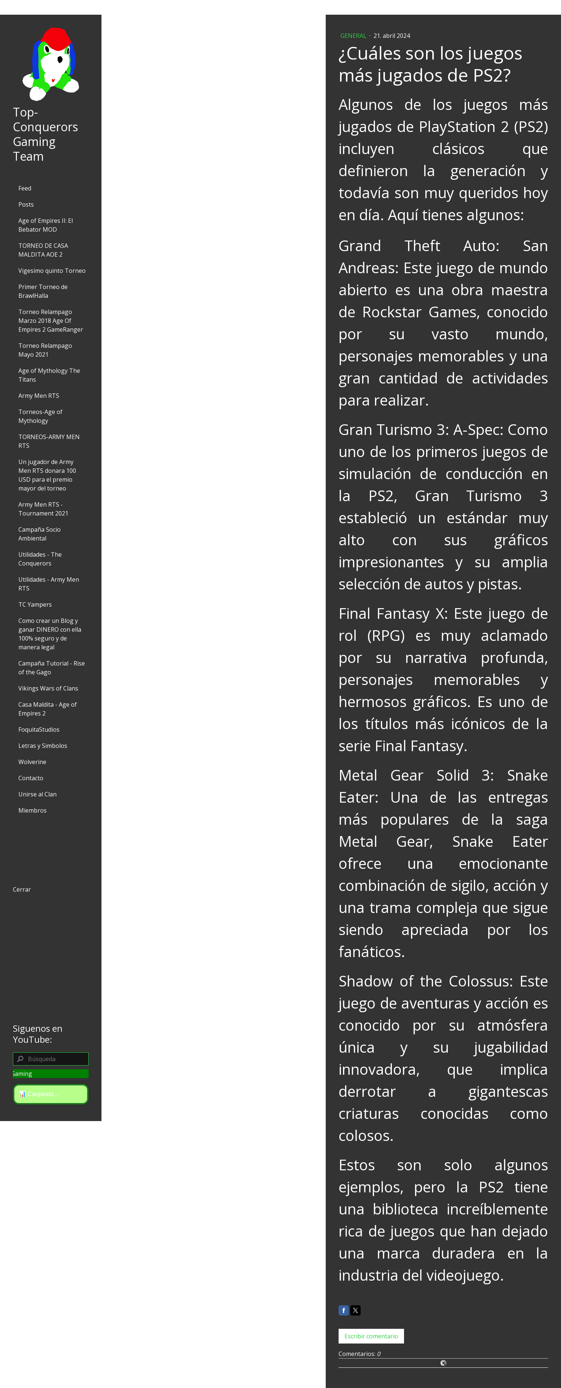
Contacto (30, 778)
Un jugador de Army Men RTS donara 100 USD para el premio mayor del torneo (47, 475)
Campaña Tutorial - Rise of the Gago (51, 667)
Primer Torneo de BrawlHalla (43, 291)
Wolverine (32, 762)
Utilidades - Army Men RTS (48, 583)
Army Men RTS (38, 396)
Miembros (32, 810)
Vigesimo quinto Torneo (52, 271)
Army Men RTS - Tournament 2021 (43, 508)
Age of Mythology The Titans (49, 375)
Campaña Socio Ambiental (39, 533)
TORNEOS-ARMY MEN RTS (49, 441)
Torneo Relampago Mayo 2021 (45, 350)
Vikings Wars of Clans (48, 688)
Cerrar (22, 889)
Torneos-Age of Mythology (40, 416)
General (354, 36)
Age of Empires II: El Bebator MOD (45, 225)
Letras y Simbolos (42, 746)
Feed (24, 188)
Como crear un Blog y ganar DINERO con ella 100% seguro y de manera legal (49, 634)
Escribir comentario (371, 1336)
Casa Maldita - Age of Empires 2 (47, 708)
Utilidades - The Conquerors (40, 558)
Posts (26, 204)
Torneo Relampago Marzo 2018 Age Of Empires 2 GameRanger (50, 320)
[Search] (51, 1059)
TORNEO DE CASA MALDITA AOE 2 (43, 250)
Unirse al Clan (37, 794)
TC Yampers (35, 604)
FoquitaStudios (39, 729)
